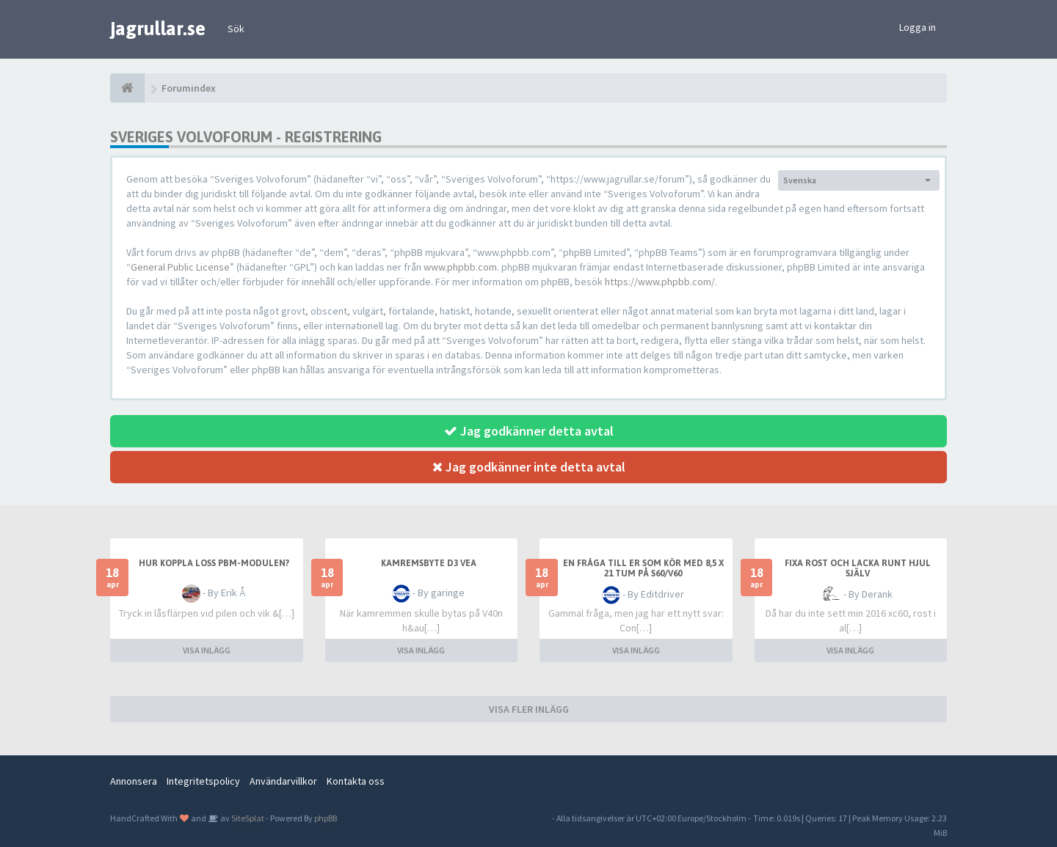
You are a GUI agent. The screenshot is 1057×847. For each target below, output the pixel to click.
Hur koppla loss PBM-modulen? (214, 563)
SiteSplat (247, 818)
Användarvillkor (283, 781)
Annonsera (133, 781)
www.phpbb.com (460, 267)
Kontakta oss (356, 781)
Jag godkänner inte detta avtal (528, 466)
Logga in (917, 27)
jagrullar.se (158, 29)
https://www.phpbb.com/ (660, 281)
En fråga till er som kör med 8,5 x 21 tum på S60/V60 (643, 568)
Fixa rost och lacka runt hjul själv (858, 568)
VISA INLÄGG (206, 650)
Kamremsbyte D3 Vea (428, 563)
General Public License (180, 267)
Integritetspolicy (203, 781)
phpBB (325, 818)
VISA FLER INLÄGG (529, 709)
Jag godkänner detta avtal (529, 430)
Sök (236, 28)
